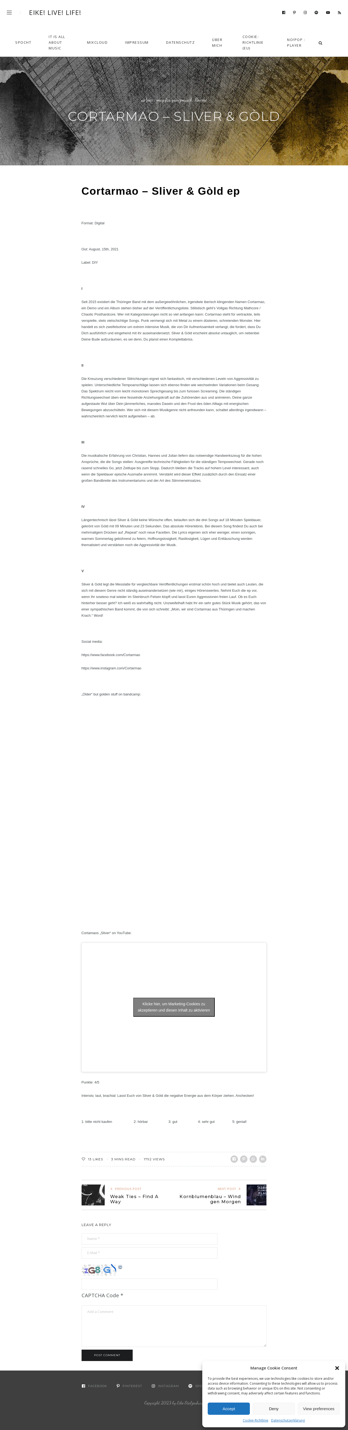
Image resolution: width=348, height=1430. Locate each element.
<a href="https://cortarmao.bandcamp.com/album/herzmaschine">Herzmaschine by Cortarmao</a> (129, 806)
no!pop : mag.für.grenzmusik (166, 100)
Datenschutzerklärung (288, 1420)
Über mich (217, 42)
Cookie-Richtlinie (255, 1420)
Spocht (23, 42)
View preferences (319, 1408)
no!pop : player (296, 42)
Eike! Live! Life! (55, 12)
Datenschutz (180, 42)
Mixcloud (97, 42)
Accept (229, 1408)
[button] (337, 1368)
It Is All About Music (57, 42)
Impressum (137, 42)
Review (201, 100)
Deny (273, 1408)
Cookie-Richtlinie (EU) (253, 42)
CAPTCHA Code (100, 1295)
